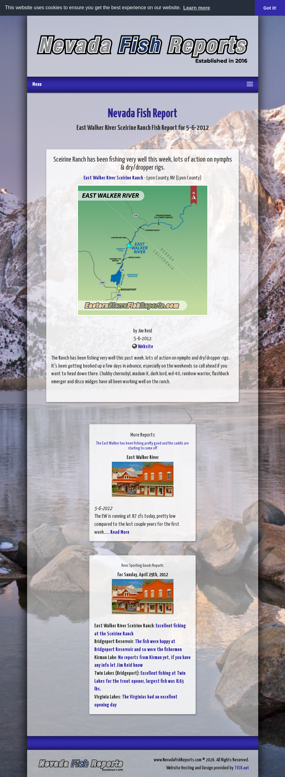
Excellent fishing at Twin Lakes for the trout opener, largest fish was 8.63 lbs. (139, 681)
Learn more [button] (196, 7)
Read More (119, 532)
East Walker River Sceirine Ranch (113, 178)
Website (145, 346)
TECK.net (241, 768)
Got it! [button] (269, 8)
